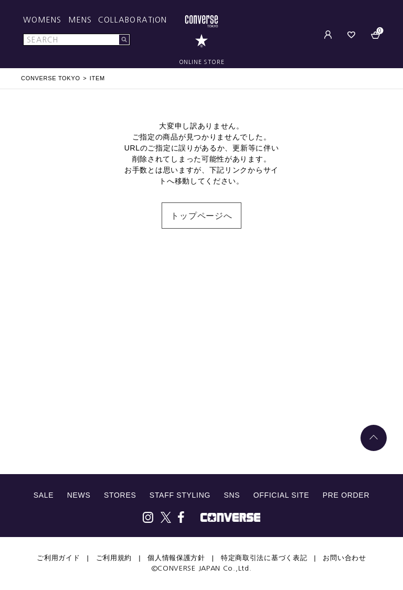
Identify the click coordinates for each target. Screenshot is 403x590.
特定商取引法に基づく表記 (264, 558)
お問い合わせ (344, 558)
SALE (44, 495)
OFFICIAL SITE (281, 495)
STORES (120, 495)
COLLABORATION (132, 20)
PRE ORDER (346, 495)
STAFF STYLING (180, 495)
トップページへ (201, 215)
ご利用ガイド (58, 558)
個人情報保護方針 (176, 558)
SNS (232, 495)
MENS (80, 20)
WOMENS (42, 20)
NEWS (79, 495)
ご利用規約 (114, 558)
